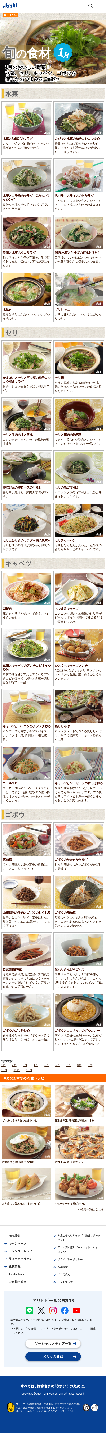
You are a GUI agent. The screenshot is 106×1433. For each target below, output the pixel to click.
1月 (3, 1065)
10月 (4, 1070)
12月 (29, 1070)
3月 (25, 1065)
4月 (36, 1065)
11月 (17, 1070)
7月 (68, 1065)
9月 (90, 1065)
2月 (14, 1065)
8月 (79, 1065)
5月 (46, 1065)
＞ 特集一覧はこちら (90, 1209)
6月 (57, 1065)
